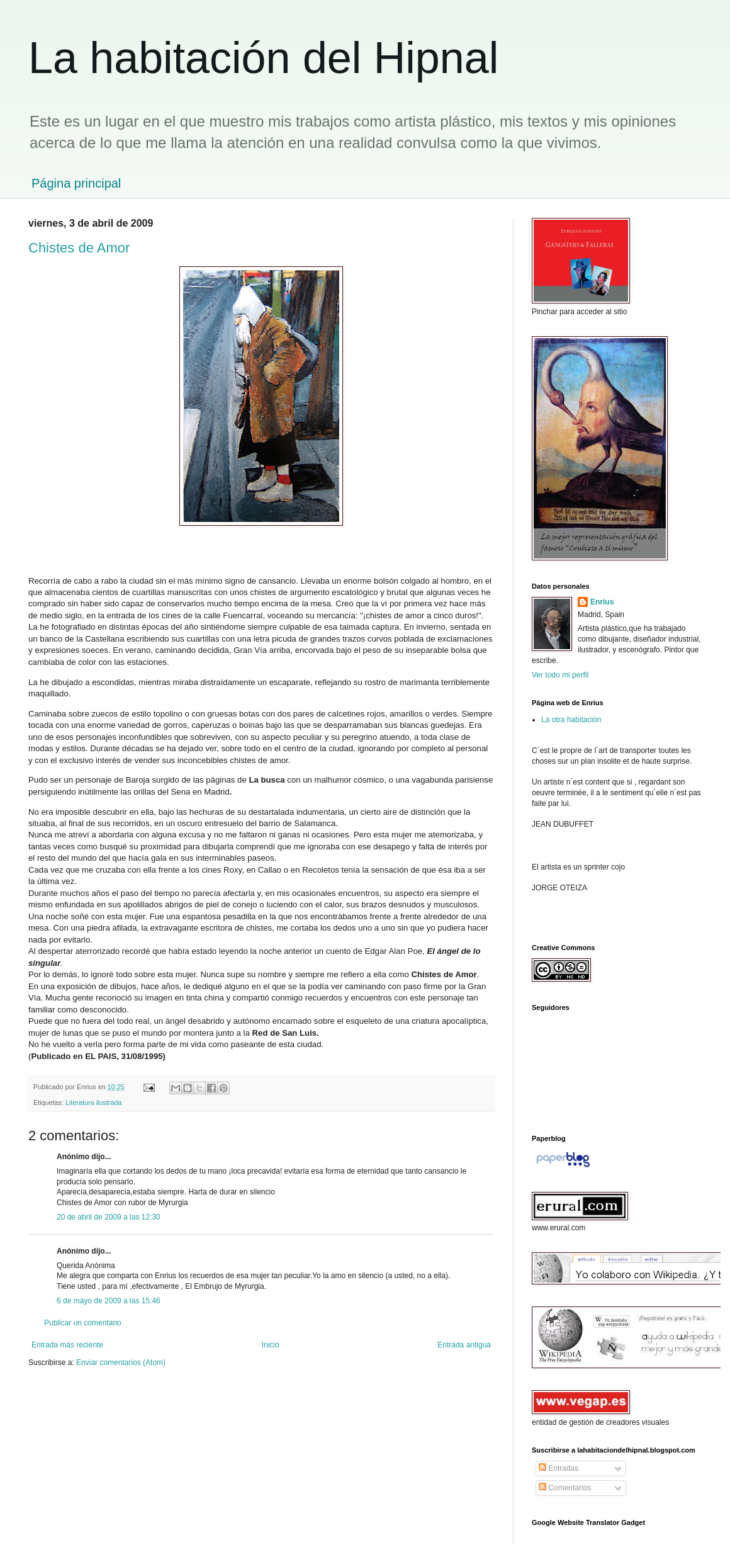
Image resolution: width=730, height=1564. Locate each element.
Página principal (76, 183)
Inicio (270, 1344)
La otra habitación (571, 719)
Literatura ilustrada (93, 1102)
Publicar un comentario (82, 1322)
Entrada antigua (464, 1344)
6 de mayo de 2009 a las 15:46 (108, 1300)
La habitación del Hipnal (263, 57)
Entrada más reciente (67, 1344)
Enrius (602, 602)
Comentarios (565, 1487)
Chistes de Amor (79, 248)
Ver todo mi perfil (560, 675)
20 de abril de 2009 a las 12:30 (108, 1217)
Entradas (558, 1468)
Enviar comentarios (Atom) (121, 1362)
